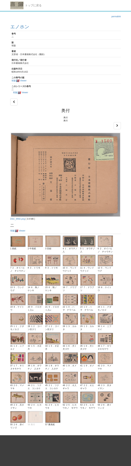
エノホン (19, 26)
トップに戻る (33, 5)
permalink (116, 16)
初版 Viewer (19, 80)
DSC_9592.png (17, 219)
